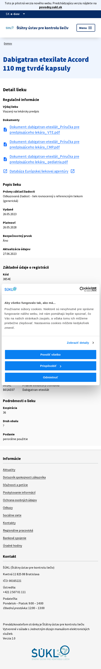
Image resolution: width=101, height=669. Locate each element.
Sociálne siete (12, 515)
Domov (8, 43)
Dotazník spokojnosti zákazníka (24, 477)
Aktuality (9, 470)
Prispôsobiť (50, 365)
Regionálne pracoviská (18, 530)
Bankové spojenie (14, 538)
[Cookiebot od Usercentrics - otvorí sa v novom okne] (79, 289)
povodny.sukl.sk (50, 7)
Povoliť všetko (50, 354)
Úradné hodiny (12, 545)
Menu (85, 27)
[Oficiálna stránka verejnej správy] (18, 13)
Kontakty (9, 523)
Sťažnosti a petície (15, 485)
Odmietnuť (50, 377)
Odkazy (8, 507)
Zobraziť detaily (78, 342)
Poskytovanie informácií (19, 492)
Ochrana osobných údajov (20, 500)
